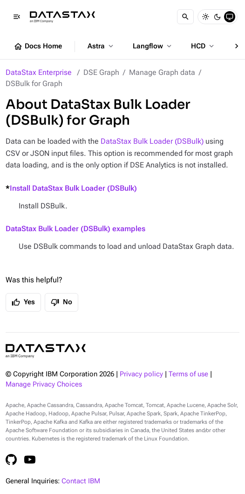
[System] (229, 16)
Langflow (153, 46)
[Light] (205, 16)
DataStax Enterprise (39, 72)
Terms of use (188, 374)
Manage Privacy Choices (44, 384)
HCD (203, 46)
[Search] (185, 16)
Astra (101, 46)
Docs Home (38, 46)
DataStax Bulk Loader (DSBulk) (152, 141)
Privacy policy (141, 374)
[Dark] (217, 16)
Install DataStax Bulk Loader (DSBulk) (73, 188)
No (61, 302)
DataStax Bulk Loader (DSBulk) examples (75, 228)
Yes (23, 302)
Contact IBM (80, 481)
